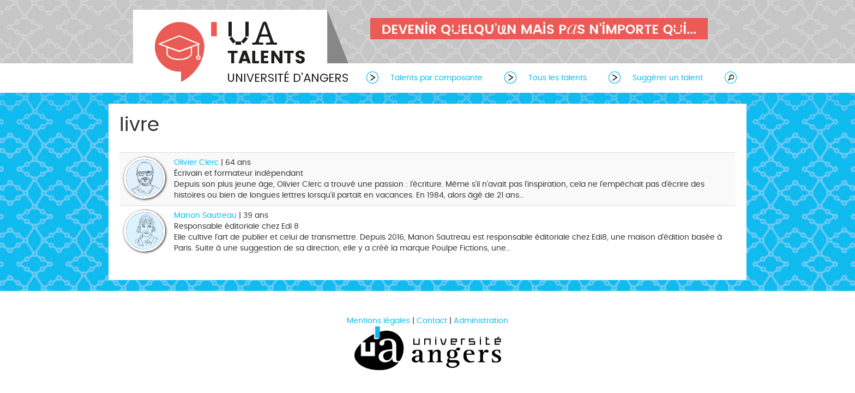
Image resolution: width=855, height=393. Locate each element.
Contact (432, 320)
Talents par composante (436, 78)
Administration (481, 320)
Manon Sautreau (205, 215)
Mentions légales (378, 320)
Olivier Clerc (197, 162)
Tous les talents (557, 78)
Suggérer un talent (668, 78)
